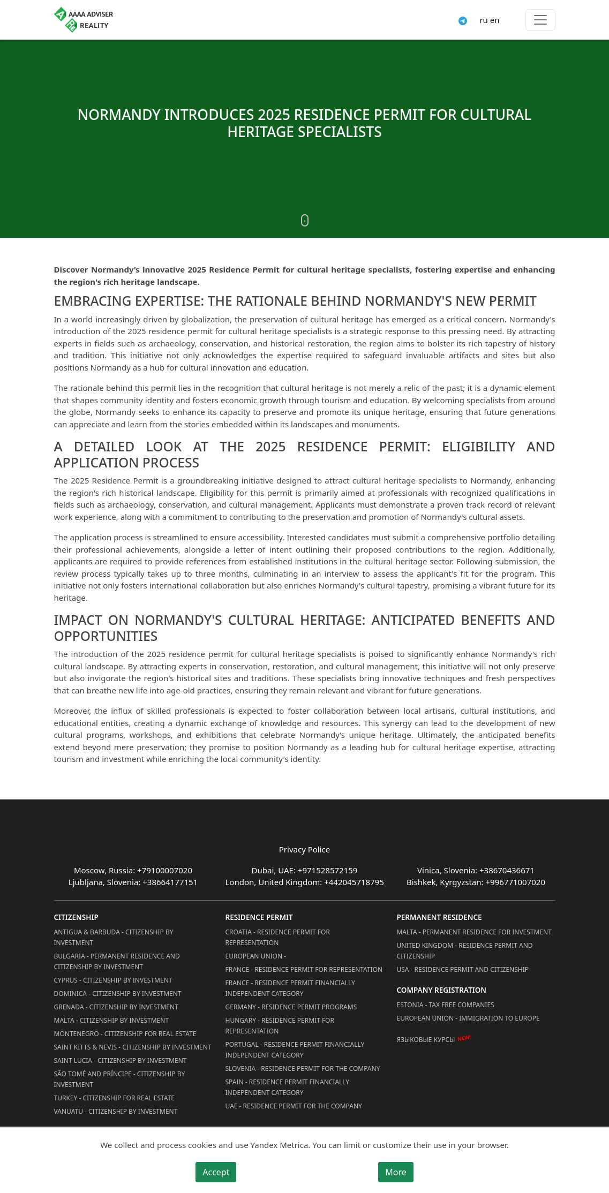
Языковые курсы (425, 1040)
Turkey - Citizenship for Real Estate (114, 1098)
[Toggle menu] (540, 20)
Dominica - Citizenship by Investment (118, 993)
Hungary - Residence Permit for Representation (279, 1026)
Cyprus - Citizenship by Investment (113, 980)
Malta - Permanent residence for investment (473, 932)
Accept (215, 1172)
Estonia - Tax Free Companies (445, 1004)
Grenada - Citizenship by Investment (116, 1006)
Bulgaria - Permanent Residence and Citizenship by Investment (117, 961)
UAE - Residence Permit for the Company (293, 1106)
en (495, 19)
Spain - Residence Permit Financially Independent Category (287, 1087)
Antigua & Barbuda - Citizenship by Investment (114, 937)
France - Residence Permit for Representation (303, 969)
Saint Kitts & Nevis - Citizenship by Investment (133, 1047)
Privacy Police (304, 849)
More (396, 1172)
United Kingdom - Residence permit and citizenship (464, 951)
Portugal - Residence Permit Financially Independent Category (294, 1050)
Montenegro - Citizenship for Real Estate (125, 1033)
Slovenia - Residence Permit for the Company (302, 1068)
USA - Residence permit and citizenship (462, 969)
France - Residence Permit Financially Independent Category (290, 988)
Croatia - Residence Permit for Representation (277, 937)
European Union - (255, 956)
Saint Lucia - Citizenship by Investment (120, 1060)
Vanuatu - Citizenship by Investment (116, 1111)
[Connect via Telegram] (462, 19)
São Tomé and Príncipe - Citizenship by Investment (119, 1079)
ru (483, 19)
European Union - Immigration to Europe (467, 1018)
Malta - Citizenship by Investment (111, 1020)
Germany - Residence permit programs (291, 1006)
